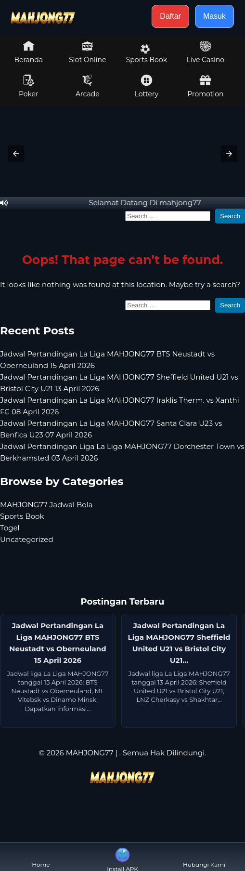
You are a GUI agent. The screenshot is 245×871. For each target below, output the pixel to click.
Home (41, 856)
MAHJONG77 (90, 752)
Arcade (88, 86)
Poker (29, 86)
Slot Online (87, 52)
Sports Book (146, 54)
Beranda (28, 52)
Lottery (146, 86)
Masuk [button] (214, 16)
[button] (16, 153)
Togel (10, 527)
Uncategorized (26, 539)
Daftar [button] (170, 16)
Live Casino (205, 52)
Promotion (205, 86)
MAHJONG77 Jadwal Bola (46, 504)
